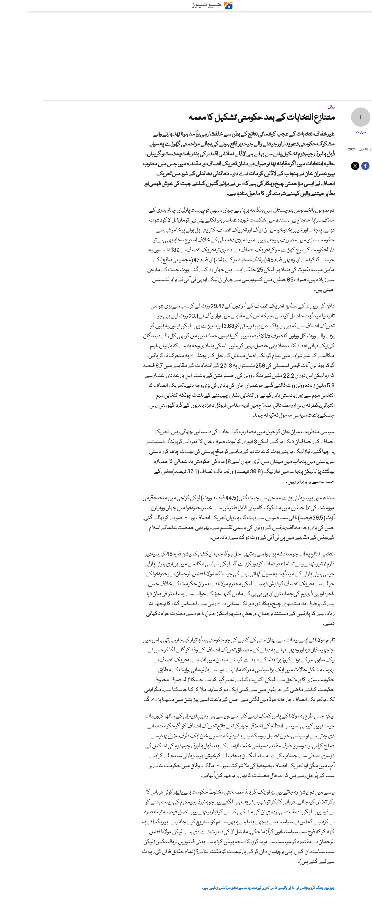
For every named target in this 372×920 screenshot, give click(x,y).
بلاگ (304, 108)
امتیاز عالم (334, 132)
